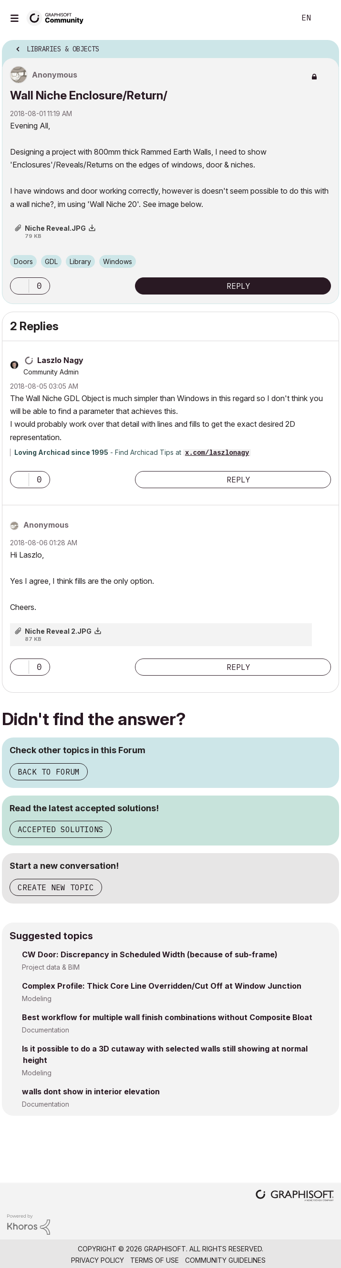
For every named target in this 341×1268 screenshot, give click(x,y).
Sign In (326, 18)
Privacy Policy (97, 1260)
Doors (23, 261)
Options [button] (326, 46)
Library (80, 261)
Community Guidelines (225, 1260)
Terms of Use (154, 1260)
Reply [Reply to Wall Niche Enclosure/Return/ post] (238, 286)
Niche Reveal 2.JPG (58, 631)
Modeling (37, 998)
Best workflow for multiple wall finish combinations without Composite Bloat (167, 1017)
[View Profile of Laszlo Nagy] (60, 360)
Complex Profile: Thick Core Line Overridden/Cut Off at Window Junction (161, 986)
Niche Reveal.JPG (55, 228)
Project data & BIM (51, 967)
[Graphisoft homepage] (295, 1196)
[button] (19, 286)
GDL (51, 261)
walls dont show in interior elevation (91, 1091)
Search (274, 18)
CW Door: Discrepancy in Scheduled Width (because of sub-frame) (150, 954)
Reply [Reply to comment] (238, 479)
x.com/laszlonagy (217, 453)
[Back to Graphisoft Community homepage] (58, 17)
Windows (117, 261)
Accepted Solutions (60, 829)
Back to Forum (49, 772)
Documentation (45, 1030)
